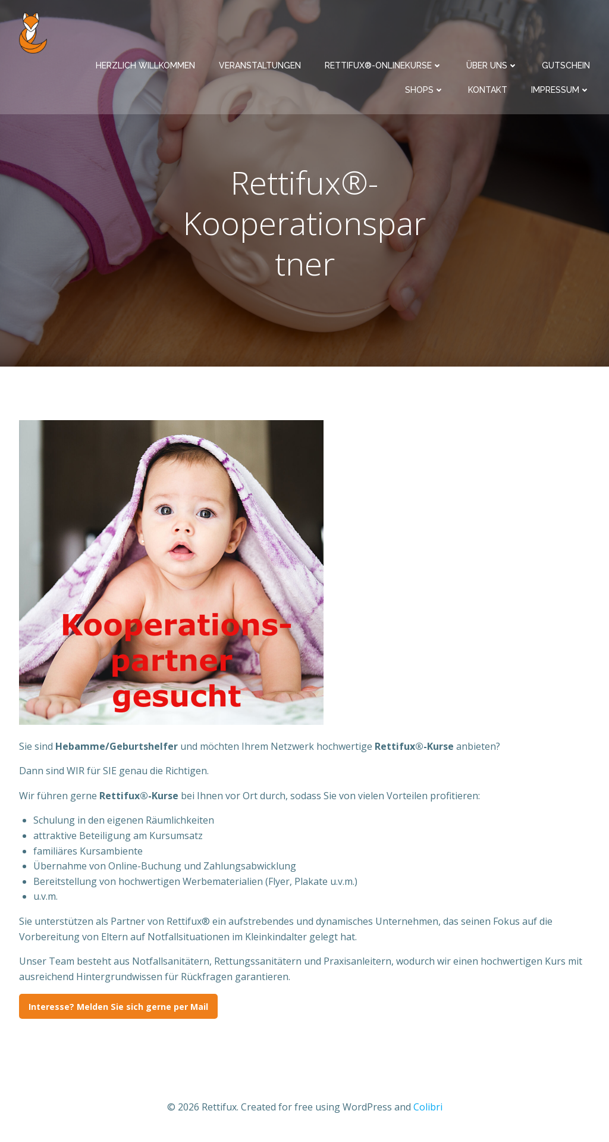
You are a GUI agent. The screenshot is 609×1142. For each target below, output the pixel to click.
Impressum (560, 90)
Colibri (427, 1106)
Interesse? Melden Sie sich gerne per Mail (118, 1006)
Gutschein (566, 65)
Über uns (492, 65)
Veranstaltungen (260, 65)
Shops (424, 90)
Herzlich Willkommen (145, 65)
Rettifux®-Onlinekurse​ (383, 65)
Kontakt (487, 90)
